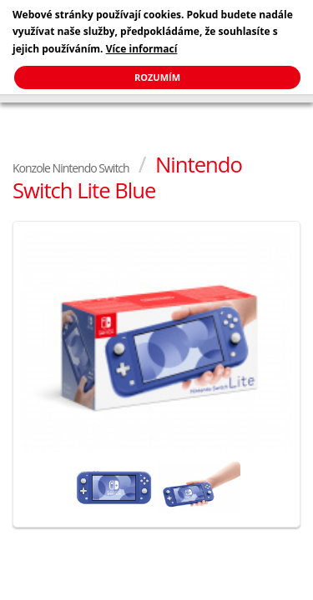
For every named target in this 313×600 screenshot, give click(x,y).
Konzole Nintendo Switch (71, 168)
